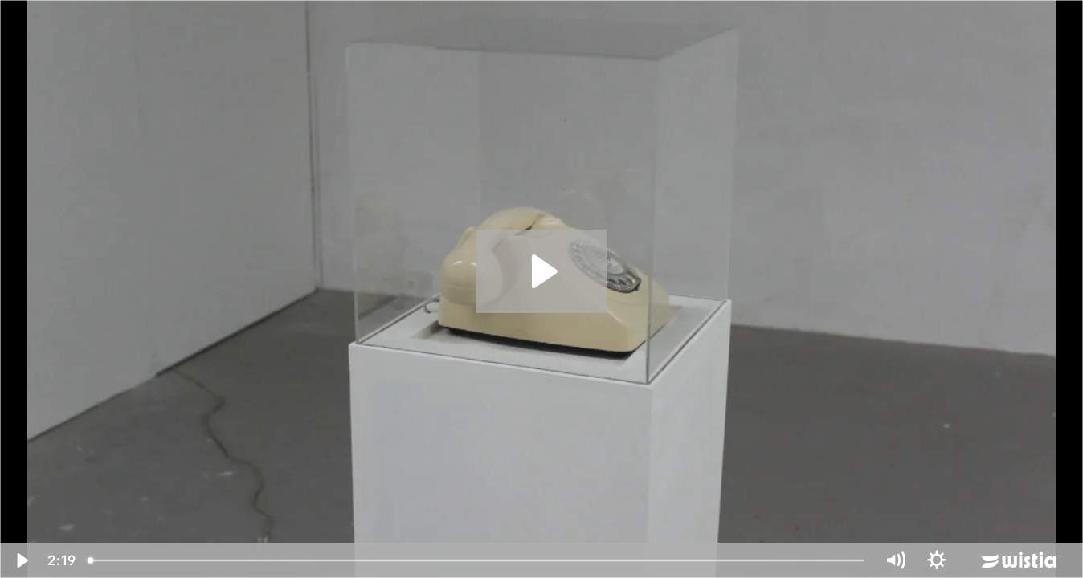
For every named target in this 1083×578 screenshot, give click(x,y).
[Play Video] (21, 560)
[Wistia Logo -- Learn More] (1020, 560)
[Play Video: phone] (541, 271)
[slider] (477, 560)
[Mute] (895, 560)
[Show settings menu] (937, 560)
